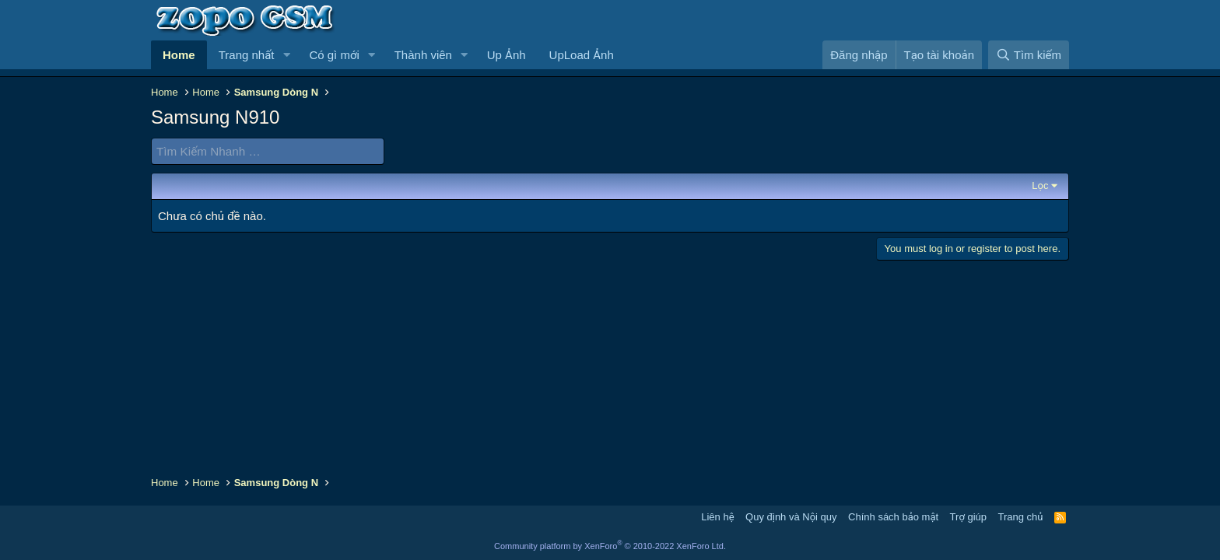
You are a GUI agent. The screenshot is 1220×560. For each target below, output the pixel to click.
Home (179, 54)
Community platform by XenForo (610, 546)
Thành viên (423, 54)
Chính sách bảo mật (893, 517)
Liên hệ (717, 517)
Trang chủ (1020, 517)
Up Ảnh (506, 54)
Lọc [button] (1040, 185)
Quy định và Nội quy (791, 517)
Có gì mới (334, 54)
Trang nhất (247, 54)
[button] (286, 54)
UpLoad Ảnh (581, 54)
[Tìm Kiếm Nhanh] (268, 151)
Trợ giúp (968, 517)
